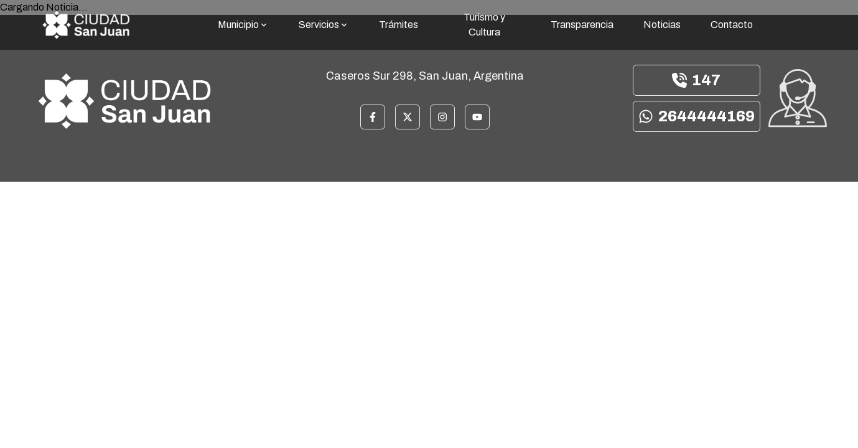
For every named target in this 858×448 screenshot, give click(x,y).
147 (696, 80)
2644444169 (696, 116)
